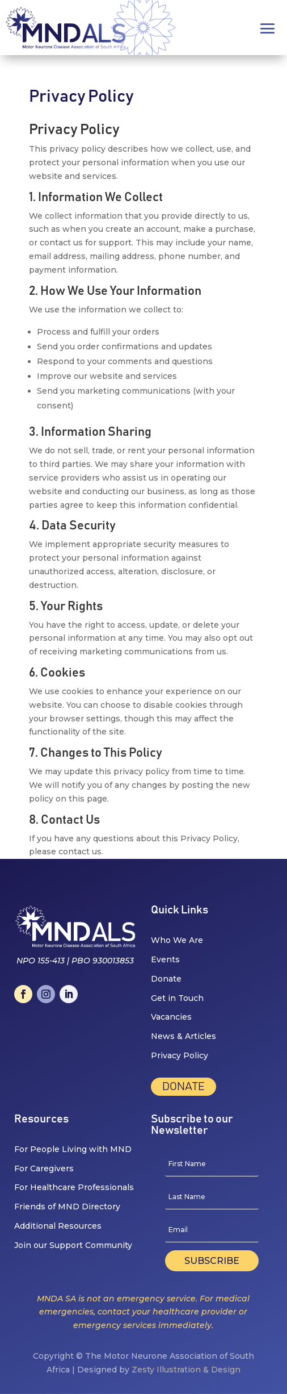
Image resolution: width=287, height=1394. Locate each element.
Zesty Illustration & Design (186, 1369)
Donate (183, 1086)
